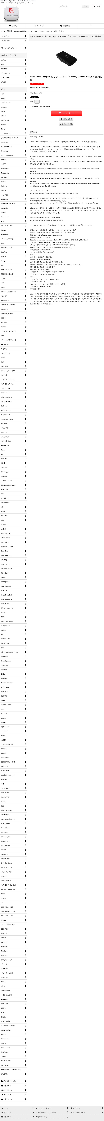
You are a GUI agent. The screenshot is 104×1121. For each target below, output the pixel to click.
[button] (91, 26)
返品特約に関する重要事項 (40, 106)
